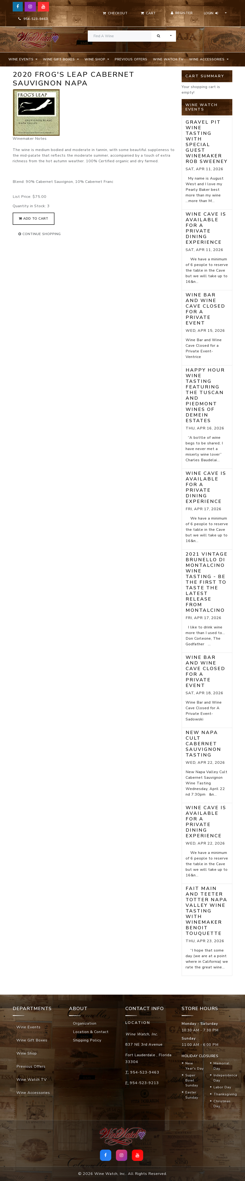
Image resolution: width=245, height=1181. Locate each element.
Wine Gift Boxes (31, 1040)
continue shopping (39, 234)
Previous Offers (131, 59)
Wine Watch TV (168, 59)
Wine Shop (26, 1053)
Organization (84, 1023)
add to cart (33, 218)
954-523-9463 (33, 19)
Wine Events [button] (21, 59)
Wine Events (28, 1027)
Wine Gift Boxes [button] (59, 59)
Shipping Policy (87, 1040)
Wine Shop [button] (95, 59)
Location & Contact (91, 1031)
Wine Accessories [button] (207, 59)
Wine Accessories (33, 1092)
